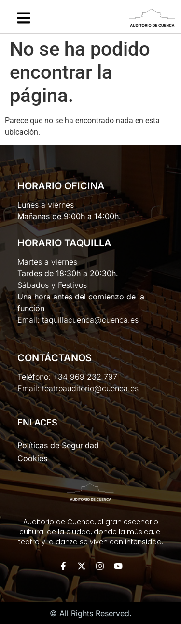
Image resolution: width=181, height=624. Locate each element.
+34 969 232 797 (85, 377)
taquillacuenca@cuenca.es (90, 320)
